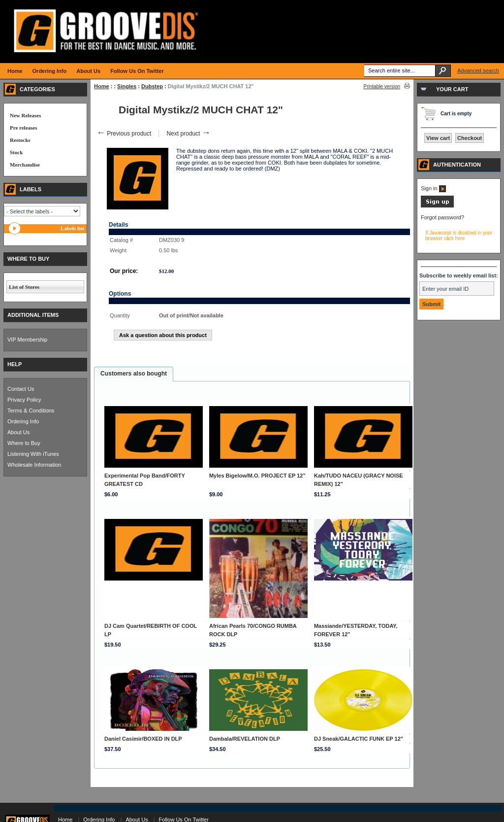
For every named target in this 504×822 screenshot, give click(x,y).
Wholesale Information (34, 465)
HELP (14, 364)
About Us (18, 432)
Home (101, 86)
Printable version (382, 86)
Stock (16, 152)
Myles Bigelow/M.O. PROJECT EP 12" (257, 476)
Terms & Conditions (30, 410)
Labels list (72, 228)
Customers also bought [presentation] (133, 373)
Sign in (433, 188)
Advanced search (478, 70)
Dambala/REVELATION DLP (244, 739)
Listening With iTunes (33, 454)
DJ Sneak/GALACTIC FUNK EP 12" (358, 739)
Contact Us (20, 389)
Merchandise (25, 165)
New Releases (25, 115)
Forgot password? (442, 217)
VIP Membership (27, 339)
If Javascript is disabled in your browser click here (458, 235)
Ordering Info (23, 421)
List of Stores (24, 287)
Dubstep (152, 86)
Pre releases (23, 128)
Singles (126, 86)
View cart (438, 138)
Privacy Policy (24, 400)
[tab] (133, 374)
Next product (188, 133)
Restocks (20, 140)
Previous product (123, 133)
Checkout (469, 138)
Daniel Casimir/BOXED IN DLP (143, 739)
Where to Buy (23, 443)
